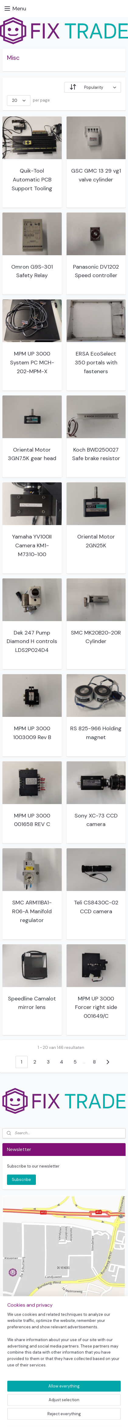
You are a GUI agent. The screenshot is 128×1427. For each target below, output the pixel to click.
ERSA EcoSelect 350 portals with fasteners (96, 362)
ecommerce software (86, 1406)
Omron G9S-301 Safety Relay (32, 271)
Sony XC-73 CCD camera (96, 820)
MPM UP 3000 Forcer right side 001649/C (96, 1007)
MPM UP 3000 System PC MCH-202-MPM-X (32, 362)
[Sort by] (92, 87)
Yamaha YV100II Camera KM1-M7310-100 (32, 545)
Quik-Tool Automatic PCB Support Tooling (32, 179)
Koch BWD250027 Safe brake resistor (96, 454)
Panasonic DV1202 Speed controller (96, 271)
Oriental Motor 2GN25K (96, 541)
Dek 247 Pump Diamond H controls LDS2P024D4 (32, 641)
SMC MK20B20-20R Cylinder (96, 637)
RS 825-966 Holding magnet (96, 733)
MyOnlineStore (64, 1416)
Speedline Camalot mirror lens (32, 1003)
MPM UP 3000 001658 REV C (32, 820)
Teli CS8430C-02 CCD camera (96, 907)
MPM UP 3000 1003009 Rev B (32, 733)
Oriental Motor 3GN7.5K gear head (32, 454)
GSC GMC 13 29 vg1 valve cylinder (96, 175)
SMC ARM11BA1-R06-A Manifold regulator (32, 911)
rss (64, 1406)
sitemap (52, 1406)
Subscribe (21, 1179)
